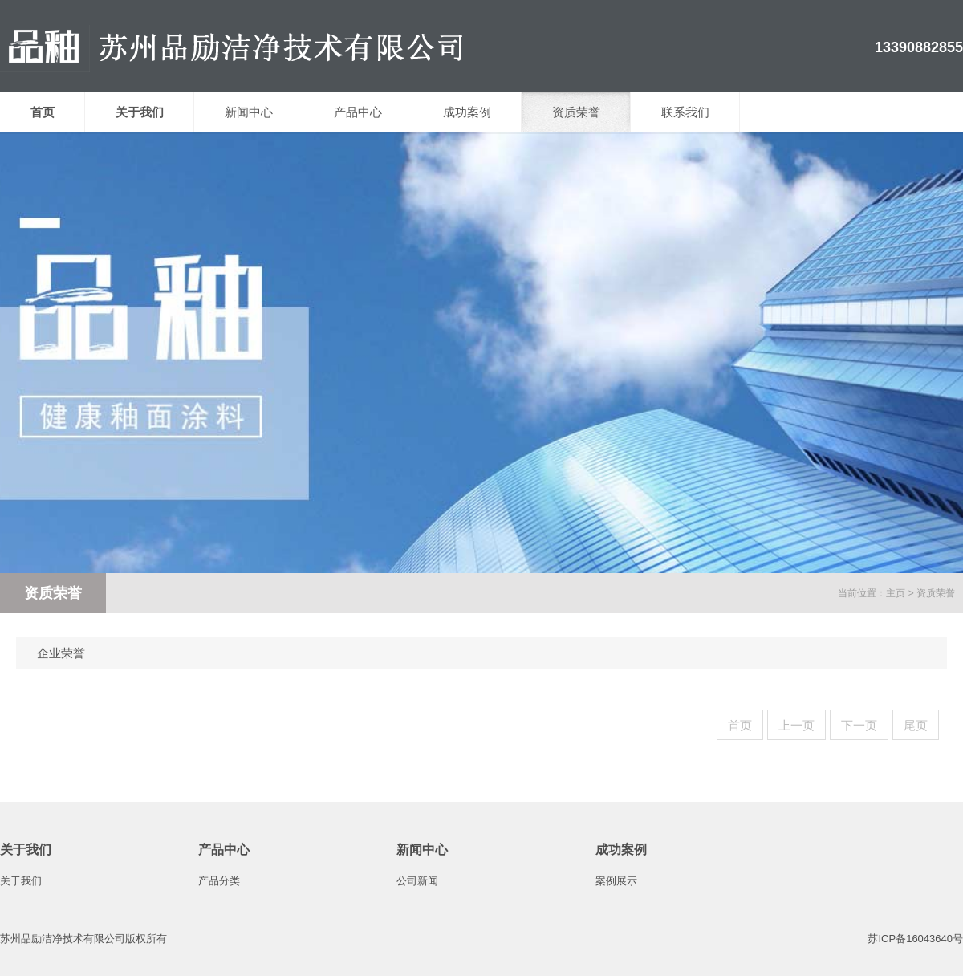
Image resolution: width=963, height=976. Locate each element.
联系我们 (685, 112)
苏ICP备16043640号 (915, 939)
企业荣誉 (61, 653)
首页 (740, 725)
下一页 (859, 725)
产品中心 (358, 112)
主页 (895, 593)
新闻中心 (249, 112)
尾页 (916, 725)
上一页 (796, 725)
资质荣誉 (576, 112)
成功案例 (467, 112)
